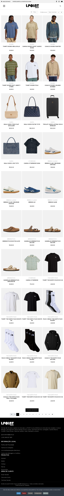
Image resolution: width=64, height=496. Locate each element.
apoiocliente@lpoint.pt (7, 434)
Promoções (4, 469)
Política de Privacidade (7, 444)
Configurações (38, 493)
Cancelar (30, 493)
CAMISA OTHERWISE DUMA (32, 163)
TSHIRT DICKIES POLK (32, 85)
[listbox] (54, 12)
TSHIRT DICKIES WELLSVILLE (11, 46)
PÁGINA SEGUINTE (32, 410)
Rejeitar (24, 493)
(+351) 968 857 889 (6, 437)
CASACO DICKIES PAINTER (53, 46)
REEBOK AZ (31, 202)
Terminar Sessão (6, 480)
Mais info (46, 493)
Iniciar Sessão (5, 474)
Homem (3, 458)
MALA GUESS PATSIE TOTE (32, 124)
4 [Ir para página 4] (26, 414)
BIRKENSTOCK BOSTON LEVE (11, 241)
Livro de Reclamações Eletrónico (10, 450)
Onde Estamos (6, 1)
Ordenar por (43, 12)
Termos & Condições (7, 447)
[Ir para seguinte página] (49, 414)
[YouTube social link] (62, 1)
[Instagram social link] (59, 1)
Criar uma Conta (5, 477)
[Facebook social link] (56, 1)
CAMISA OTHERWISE (32, 280)
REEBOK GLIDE (52, 202)
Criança (3, 464)
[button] (60, 6)
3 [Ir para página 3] (23, 414)
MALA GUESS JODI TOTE (11, 163)
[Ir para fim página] (52, 414)
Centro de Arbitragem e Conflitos (10, 453)
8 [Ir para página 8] (39, 414)
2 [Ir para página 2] (20, 414)
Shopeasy (26, 485)
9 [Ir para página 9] (42, 414)
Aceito (18, 493)
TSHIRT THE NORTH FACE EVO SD (53, 280)
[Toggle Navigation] (4, 6)
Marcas (3, 466)
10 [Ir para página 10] (45, 414)
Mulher (3, 461)
